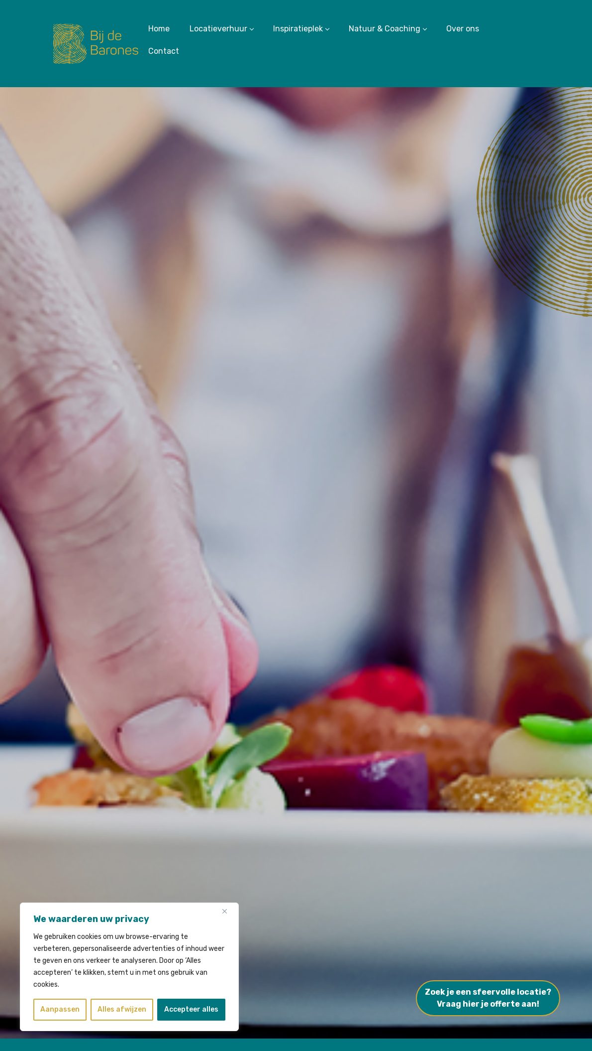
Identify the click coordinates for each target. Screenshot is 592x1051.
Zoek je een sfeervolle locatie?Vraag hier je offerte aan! (488, 998)
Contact (163, 51)
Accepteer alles (191, 1009)
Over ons (462, 28)
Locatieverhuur (221, 28)
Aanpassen (60, 1009)
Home (159, 28)
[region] (129, 967)
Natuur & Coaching (387, 28)
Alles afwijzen (122, 1009)
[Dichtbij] (228, 911)
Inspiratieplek (301, 28)
